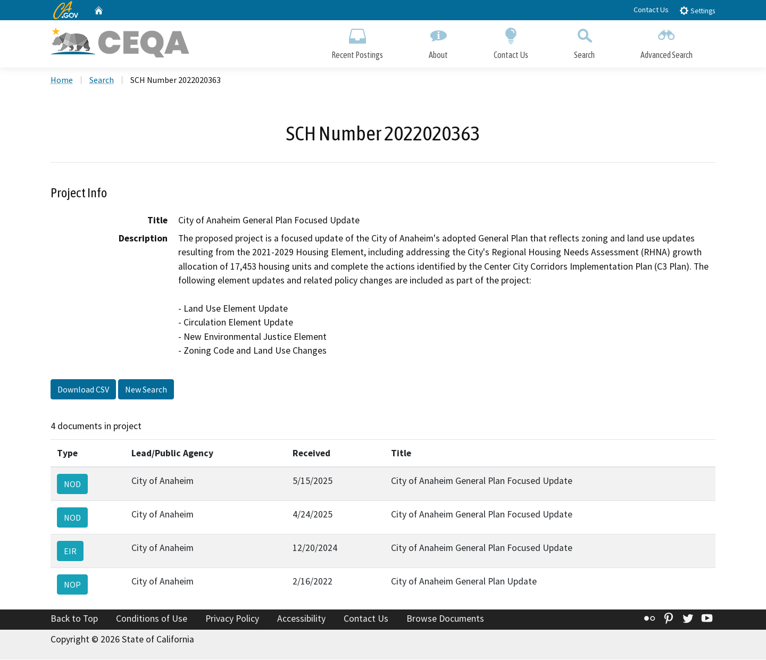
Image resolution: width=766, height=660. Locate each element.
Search (584, 41)
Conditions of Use (151, 619)
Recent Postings (357, 41)
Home (62, 80)
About (438, 41)
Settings (697, 10)
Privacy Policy (232, 619)
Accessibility (301, 619)
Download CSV (83, 390)
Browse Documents (445, 619)
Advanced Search (666, 41)
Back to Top (74, 619)
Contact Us (651, 9)
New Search (146, 390)
